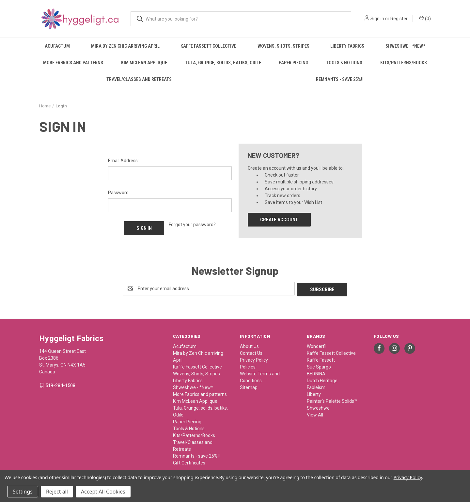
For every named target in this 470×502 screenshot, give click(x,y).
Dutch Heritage (322, 379)
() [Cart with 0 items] (425, 18)
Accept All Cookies (103, 491)
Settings (23, 491)
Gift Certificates (189, 461)
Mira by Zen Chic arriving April (125, 46)
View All (315, 413)
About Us (249, 345)
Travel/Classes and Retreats (139, 79)
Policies (248, 366)
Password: (119, 192)
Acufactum (57, 46)
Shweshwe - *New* (405, 46)
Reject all (57, 491)
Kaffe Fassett (321, 359)
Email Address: (123, 160)
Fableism (316, 386)
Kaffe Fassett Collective (208, 46)
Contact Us (251, 352)
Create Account (279, 220)
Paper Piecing (293, 62)
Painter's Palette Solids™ (332, 400)
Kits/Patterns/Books (403, 62)
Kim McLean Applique (144, 62)
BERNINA (316, 372)
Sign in (377, 18)
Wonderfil (316, 345)
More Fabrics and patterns (73, 62)
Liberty (314, 393)
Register (399, 18)
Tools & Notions (344, 62)
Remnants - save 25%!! (340, 79)
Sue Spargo (319, 366)
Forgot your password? (192, 224)
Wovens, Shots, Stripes (283, 46)
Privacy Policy (254, 359)
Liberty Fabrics (347, 46)
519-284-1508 (60, 385)
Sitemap (249, 386)
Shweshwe (318, 407)
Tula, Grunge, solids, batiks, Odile (223, 62)
